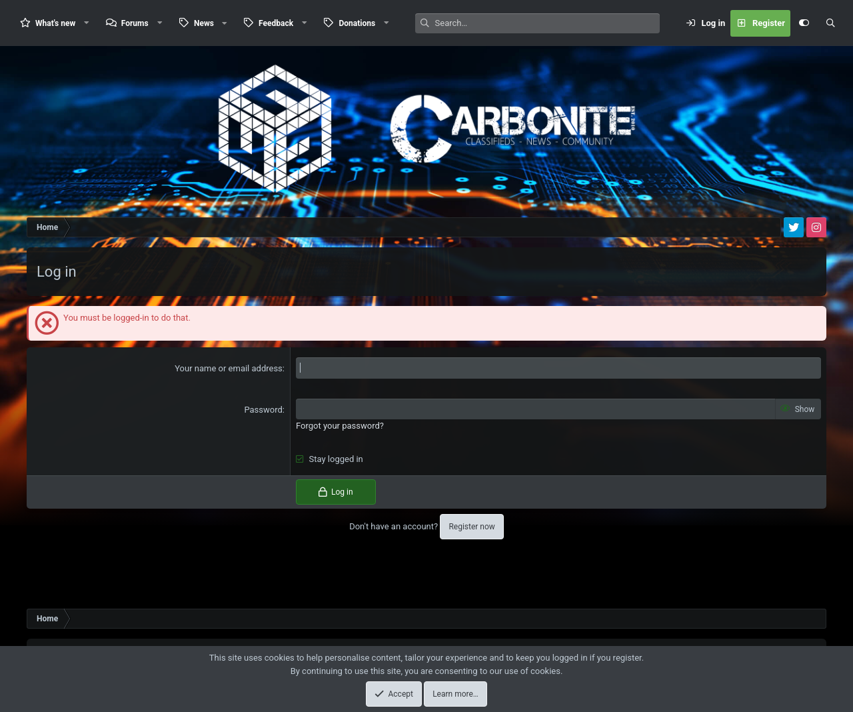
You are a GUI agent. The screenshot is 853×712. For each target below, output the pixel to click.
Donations (357, 23)
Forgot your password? (340, 426)
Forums (135, 23)
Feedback (276, 23)
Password (263, 410)
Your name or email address (229, 368)
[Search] (547, 23)
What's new (55, 23)
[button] (87, 23)
